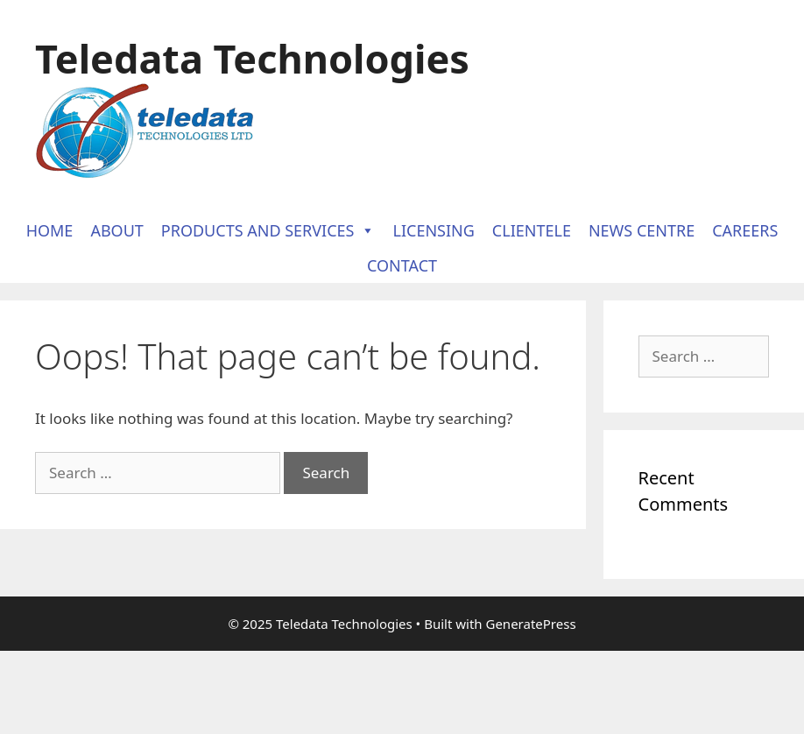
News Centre (642, 230)
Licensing (433, 230)
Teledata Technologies (252, 58)
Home (50, 230)
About (116, 230)
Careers (745, 230)
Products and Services (268, 230)
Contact (402, 265)
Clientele (531, 230)
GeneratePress (530, 623)
